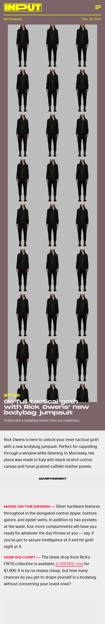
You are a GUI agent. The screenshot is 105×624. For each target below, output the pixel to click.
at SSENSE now (69, 563)
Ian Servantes (13, 19)
